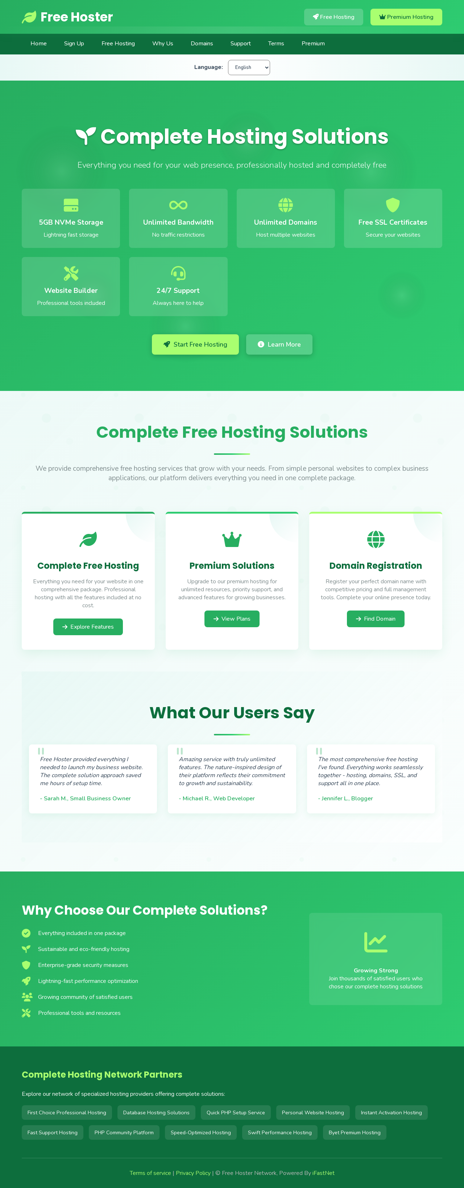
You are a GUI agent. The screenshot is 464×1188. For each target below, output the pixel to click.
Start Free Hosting (195, 344)
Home (38, 44)
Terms (276, 44)
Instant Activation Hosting (391, 1112)
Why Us (162, 44)
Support (241, 44)
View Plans (232, 619)
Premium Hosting (406, 17)
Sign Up (74, 44)
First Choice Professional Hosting (67, 1112)
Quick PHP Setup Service (236, 1112)
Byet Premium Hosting (355, 1132)
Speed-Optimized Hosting (201, 1132)
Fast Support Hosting (53, 1132)
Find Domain (375, 621)
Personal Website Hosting (313, 1112)
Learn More (279, 344)
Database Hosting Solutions (156, 1112)
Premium (313, 44)
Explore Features (88, 627)
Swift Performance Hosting (280, 1132)
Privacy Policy (193, 1173)
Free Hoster (67, 17)
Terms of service (150, 1173)
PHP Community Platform (124, 1132)
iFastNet (323, 1173)
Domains (202, 44)
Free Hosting (334, 17)
